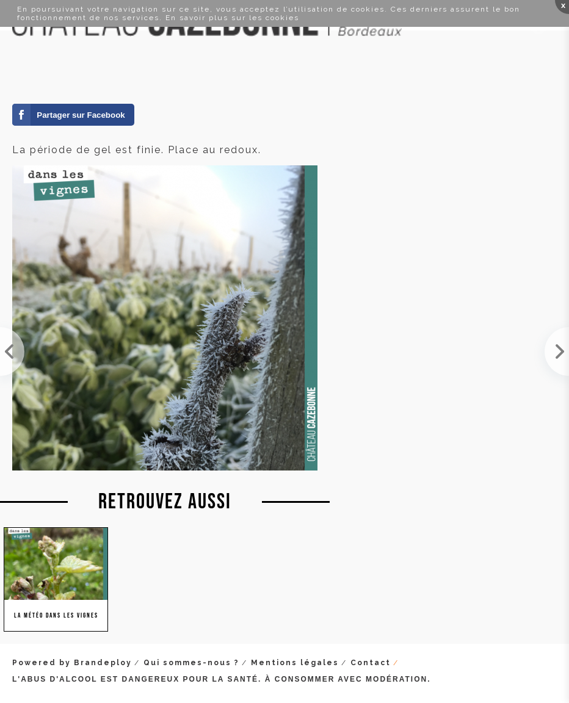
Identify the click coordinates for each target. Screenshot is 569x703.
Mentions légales (295, 662)
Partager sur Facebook (81, 115)
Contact (370, 662)
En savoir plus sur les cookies (232, 17)
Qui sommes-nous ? (191, 662)
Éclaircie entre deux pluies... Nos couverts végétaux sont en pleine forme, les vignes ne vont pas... (12, 351)
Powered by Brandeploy (72, 662)
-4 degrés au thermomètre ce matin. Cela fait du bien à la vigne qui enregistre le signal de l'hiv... (557, 351)
